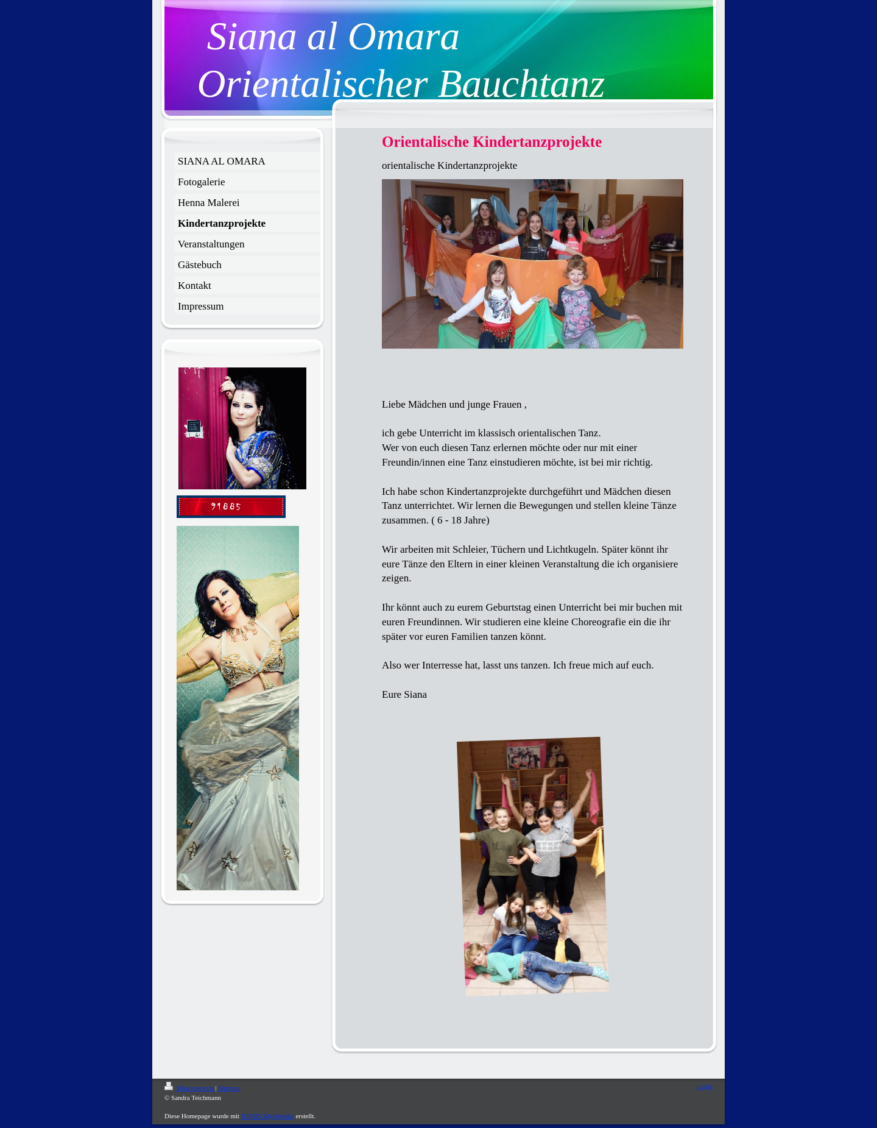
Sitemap (229, 1087)
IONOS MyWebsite (267, 1115)
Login (705, 1086)
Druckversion (189, 1087)
